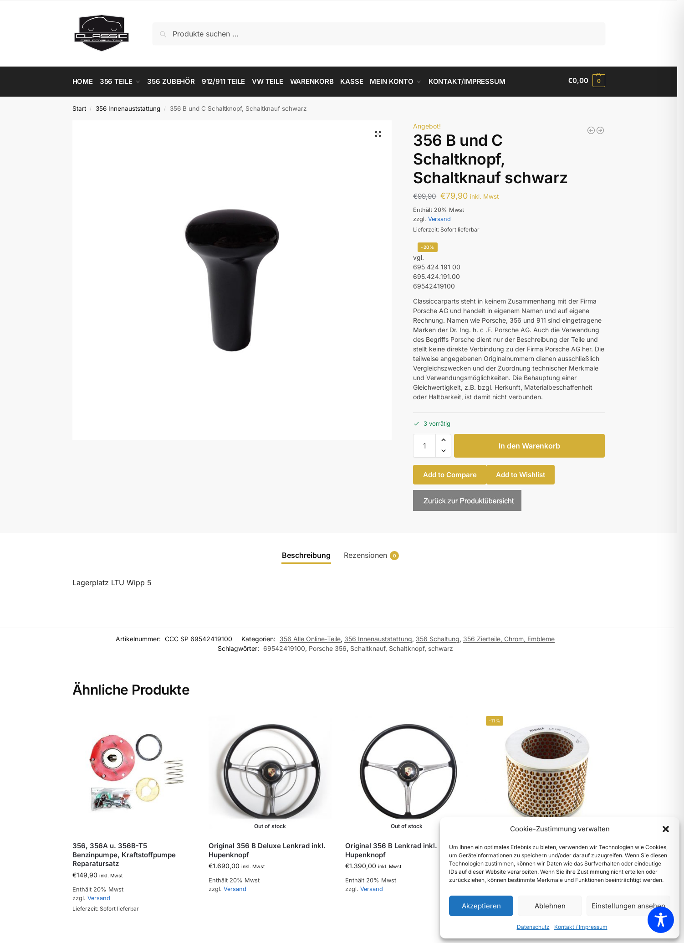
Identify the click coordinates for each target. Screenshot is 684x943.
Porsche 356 (328, 646)
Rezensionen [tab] (371, 553)
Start (79, 106)
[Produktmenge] (424, 443)
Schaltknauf (367, 646)
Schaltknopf (406, 646)
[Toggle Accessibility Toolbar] (661, 920)
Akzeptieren (481, 906)
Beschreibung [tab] (306, 552)
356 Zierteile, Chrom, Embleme (509, 637)
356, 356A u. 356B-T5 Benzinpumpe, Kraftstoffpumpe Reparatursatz (124, 852)
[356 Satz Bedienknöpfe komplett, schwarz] (591, 128)
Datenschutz (533, 926)
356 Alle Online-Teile (310, 637)
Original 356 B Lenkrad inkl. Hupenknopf (391, 848)
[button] (665, 829)
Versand (439, 216)
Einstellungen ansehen (628, 906)
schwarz (440, 646)
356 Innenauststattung (128, 106)
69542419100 (284, 646)
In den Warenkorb (529, 443)
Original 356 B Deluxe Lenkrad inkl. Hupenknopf (267, 848)
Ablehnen (550, 906)
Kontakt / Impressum (580, 926)
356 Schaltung (437, 637)
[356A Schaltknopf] (600, 128)
